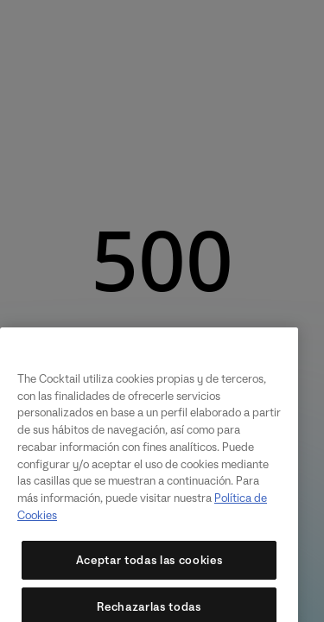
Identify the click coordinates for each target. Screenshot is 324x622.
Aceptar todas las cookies (149, 570)
